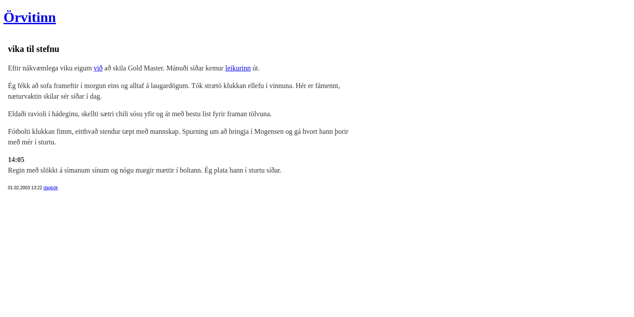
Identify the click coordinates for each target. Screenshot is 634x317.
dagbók (51, 187)
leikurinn (238, 68)
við (98, 68)
